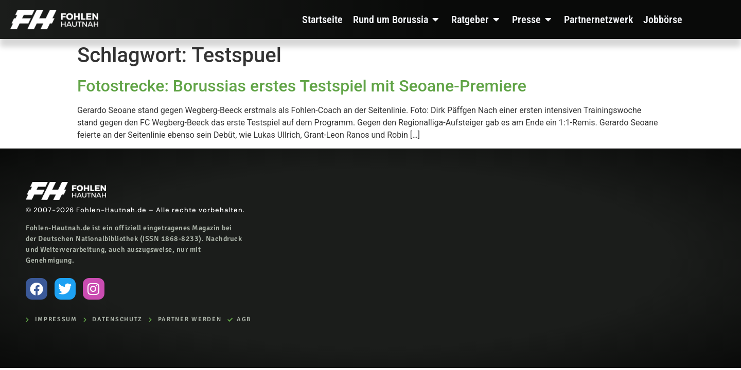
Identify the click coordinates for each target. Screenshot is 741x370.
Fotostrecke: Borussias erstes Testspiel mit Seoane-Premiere (301, 86)
